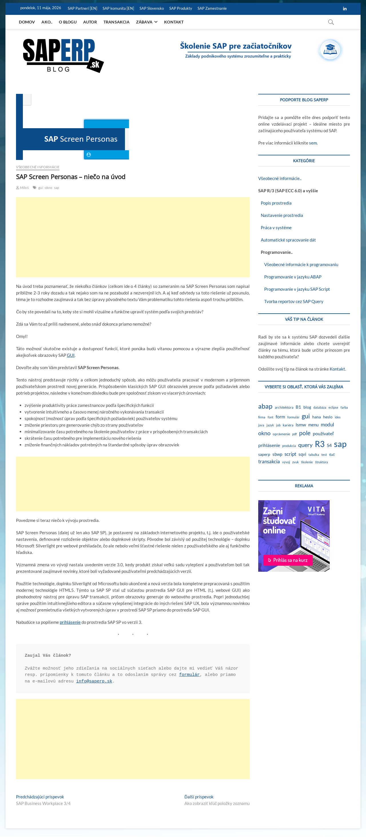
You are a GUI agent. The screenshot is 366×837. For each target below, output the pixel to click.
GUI (71, 355)
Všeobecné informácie (37, 167)
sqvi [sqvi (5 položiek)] (302, 454)
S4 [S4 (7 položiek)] (329, 445)
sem (313, 142)
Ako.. (46, 21)
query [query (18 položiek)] (305, 444)
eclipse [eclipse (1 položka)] (333, 407)
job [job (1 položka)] (278, 425)
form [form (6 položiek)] (280, 416)
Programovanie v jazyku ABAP (289, 276)
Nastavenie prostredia (280, 215)
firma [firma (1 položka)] (261, 417)
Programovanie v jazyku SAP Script (294, 289)
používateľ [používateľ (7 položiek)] (323, 433)
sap (56, 187)
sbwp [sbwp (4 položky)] (277, 454)
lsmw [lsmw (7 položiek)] (301, 424)
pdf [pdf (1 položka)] (294, 434)
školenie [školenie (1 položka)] (307, 462)
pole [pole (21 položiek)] (305, 433)
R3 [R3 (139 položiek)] (320, 444)
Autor (90, 21)
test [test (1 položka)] (324, 454)
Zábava (144, 21)
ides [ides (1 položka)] (338, 417)
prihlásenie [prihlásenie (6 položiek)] (269, 445)
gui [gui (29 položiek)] (306, 416)
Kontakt (174, 21)
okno (49, 187)
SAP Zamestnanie (212, 8)
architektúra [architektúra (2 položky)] (284, 407)
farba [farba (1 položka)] (344, 407)
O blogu (67, 21)
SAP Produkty (180, 8)
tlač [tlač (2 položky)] (332, 454)
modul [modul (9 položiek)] (327, 425)
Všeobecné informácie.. (279, 178)
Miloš (22, 187)
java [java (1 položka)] (261, 425)
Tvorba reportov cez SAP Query (290, 301)
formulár (189, 674)
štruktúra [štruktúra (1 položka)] (321, 462)
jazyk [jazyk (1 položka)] (270, 425)
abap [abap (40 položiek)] (265, 406)
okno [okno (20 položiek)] (264, 433)
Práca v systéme (275, 227)
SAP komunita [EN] (118, 8)
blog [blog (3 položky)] (307, 407)
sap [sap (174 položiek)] (340, 444)
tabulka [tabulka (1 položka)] (314, 454)
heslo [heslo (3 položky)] (328, 417)
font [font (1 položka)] (270, 417)
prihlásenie (70, 622)
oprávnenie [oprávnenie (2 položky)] (281, 434)
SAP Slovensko (152, 8)
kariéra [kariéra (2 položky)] (288, 425)
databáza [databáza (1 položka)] (319, 407)
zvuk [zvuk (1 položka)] (295, 462)
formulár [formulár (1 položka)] (293, 417)
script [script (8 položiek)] (290, 454)
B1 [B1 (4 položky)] (298, 407)
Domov (27, 21)
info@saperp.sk (94, 681)
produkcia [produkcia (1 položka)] (289, 446)
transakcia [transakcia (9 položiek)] (269, 461)
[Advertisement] (133, 237)
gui (40, 187)
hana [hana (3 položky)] (316, 417)
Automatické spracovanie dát (287, 239)
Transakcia (117, 21)
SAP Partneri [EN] (82, 8)
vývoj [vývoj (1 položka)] (286, 462)
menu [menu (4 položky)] (313, 424)
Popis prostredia (275, 202)
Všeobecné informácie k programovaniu (298, 264)
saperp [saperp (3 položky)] (264, 454)
